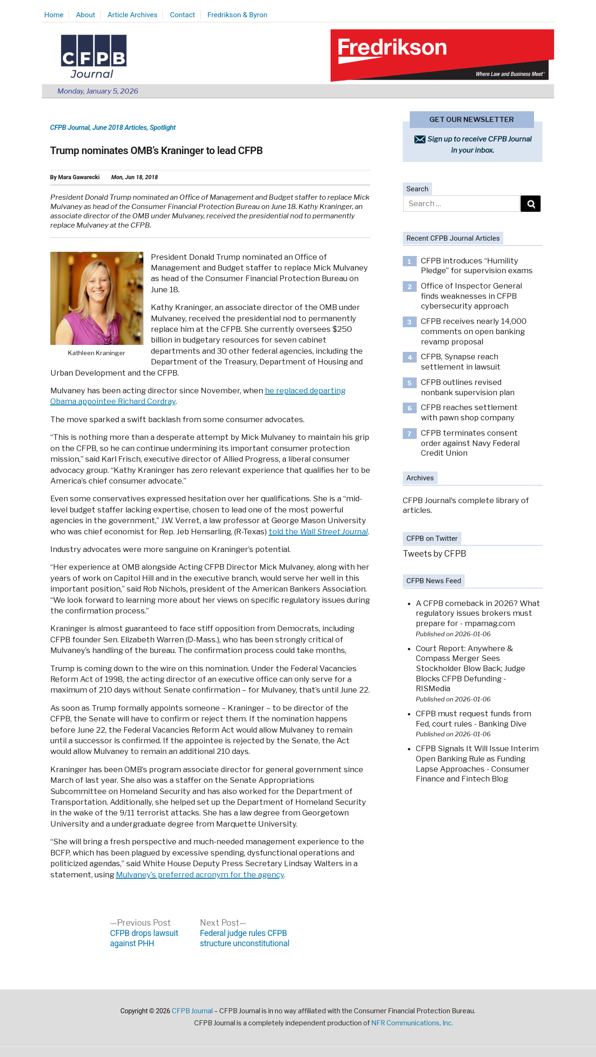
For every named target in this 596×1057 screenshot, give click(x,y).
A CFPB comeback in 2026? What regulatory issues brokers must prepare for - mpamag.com (478, 613)
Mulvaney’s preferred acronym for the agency (200, 874)
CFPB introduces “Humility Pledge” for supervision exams (477, 266)
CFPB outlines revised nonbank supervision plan (468, 387)
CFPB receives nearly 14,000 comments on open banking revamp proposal (474, 331)
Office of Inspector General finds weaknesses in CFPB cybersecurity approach (471, 295)
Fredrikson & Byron (238, 15)
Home (53, 15)
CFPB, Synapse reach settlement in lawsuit (461, 361)
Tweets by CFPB (435, 554)
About (85, 15)
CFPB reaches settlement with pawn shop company (469, 412)
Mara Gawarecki (79, 177)
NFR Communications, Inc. (412, 1023)
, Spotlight (161, 127)
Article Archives (132, 15)
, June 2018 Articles (118, 127)
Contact (182, 15)
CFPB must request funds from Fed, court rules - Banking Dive (473, 718)
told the (318, 531)
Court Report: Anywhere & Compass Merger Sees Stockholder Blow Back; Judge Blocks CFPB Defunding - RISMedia (470, 668)
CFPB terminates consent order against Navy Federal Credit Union (470, 443)
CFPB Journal (70, 127)
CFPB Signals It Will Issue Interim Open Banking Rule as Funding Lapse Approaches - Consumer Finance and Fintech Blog (477, 763)
